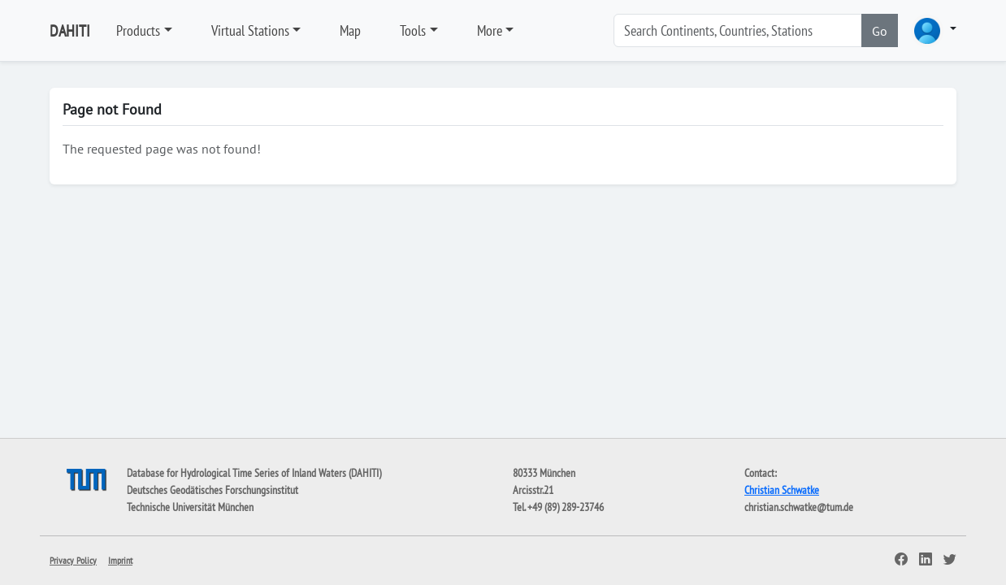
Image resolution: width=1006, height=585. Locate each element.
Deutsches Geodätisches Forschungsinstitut (212, 490)
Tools (413, 30)
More (489, 30)
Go (879, 31)
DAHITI (70, 30)
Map (350, 30)
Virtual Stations (250, 30)
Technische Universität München (190, 507)
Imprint (120, 560)
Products (138, 30)
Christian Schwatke (781, 490)
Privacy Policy (73, 560)
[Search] (738, 30)
